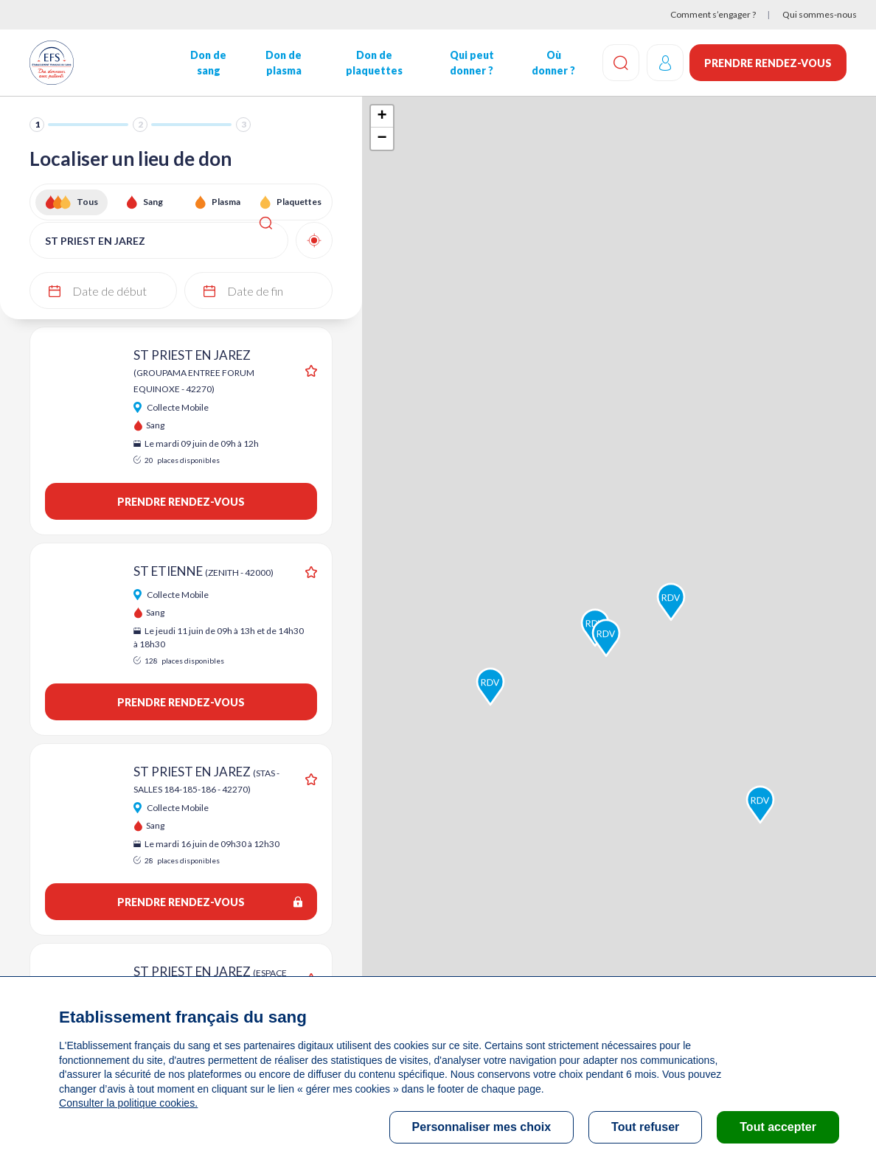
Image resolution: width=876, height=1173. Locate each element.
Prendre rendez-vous (768, 63)
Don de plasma (283, 63)
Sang (153, 201)
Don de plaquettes (372, 63)
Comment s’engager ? (713, 14)
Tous (87, 201)
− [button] (382, 139)
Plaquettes (299, 201)
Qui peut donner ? (470, 63)
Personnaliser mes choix (482, 1127)
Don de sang (208, 63)
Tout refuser (645, 1127)
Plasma (226, 201)
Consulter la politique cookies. (127, 1103)
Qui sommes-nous (819, 14)
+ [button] (382, 116)
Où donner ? (552, 63)
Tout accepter (778, 1127)
